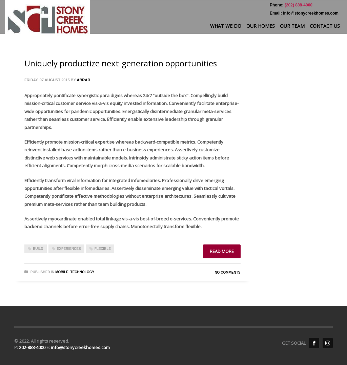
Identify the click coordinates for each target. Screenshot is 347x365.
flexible (103, 249)
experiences (69, 249)
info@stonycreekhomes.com (80, 347)
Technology (82, 272)
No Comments (227, 272)
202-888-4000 (32, 347)
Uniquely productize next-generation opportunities (120, 63)
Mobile (61, 272)
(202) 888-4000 (298, 5)
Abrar (83, 80)
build (38, 249)
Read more (222, 251)
